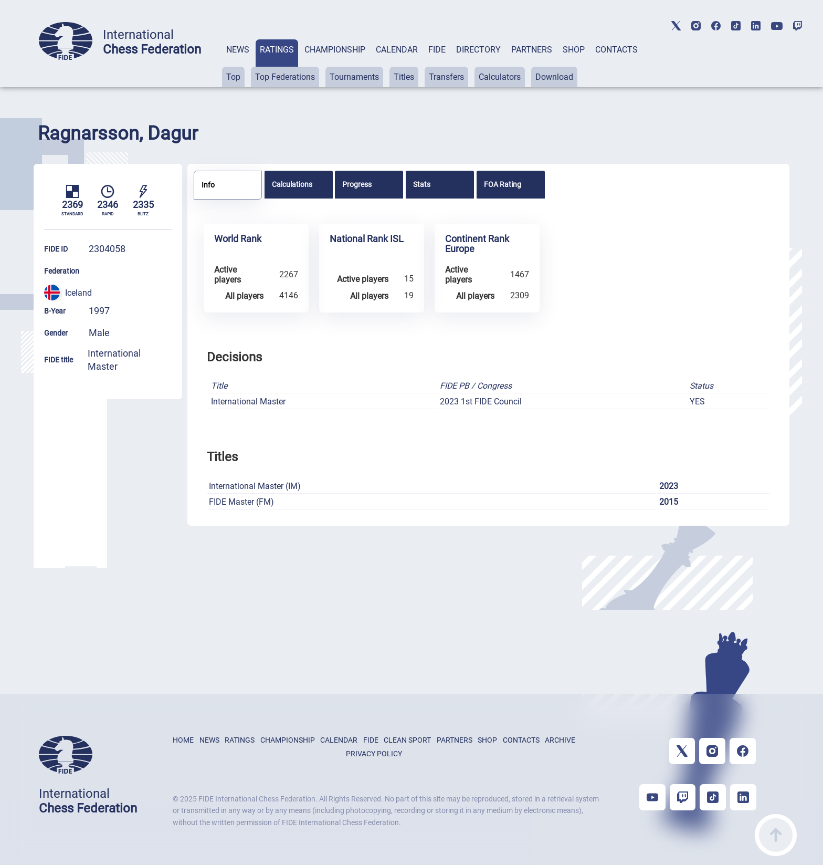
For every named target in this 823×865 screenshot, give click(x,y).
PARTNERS (531, 50)
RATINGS (277, 50)
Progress (357, 184)
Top (233, 77)
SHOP (574, 50)
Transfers (446, 77)
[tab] (238, 63)
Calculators (500, 77)
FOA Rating (502, 184)
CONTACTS (616, 50)
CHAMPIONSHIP (334, 50)
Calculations (292, 184)
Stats (421, 184)
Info (208, 185)
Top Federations (285, 77)
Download (554, 77)
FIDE (437, 50)
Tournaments (354, 77)
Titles (404, 77)
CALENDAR (397, 50)
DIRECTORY (478, 50)
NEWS (237, 50)
